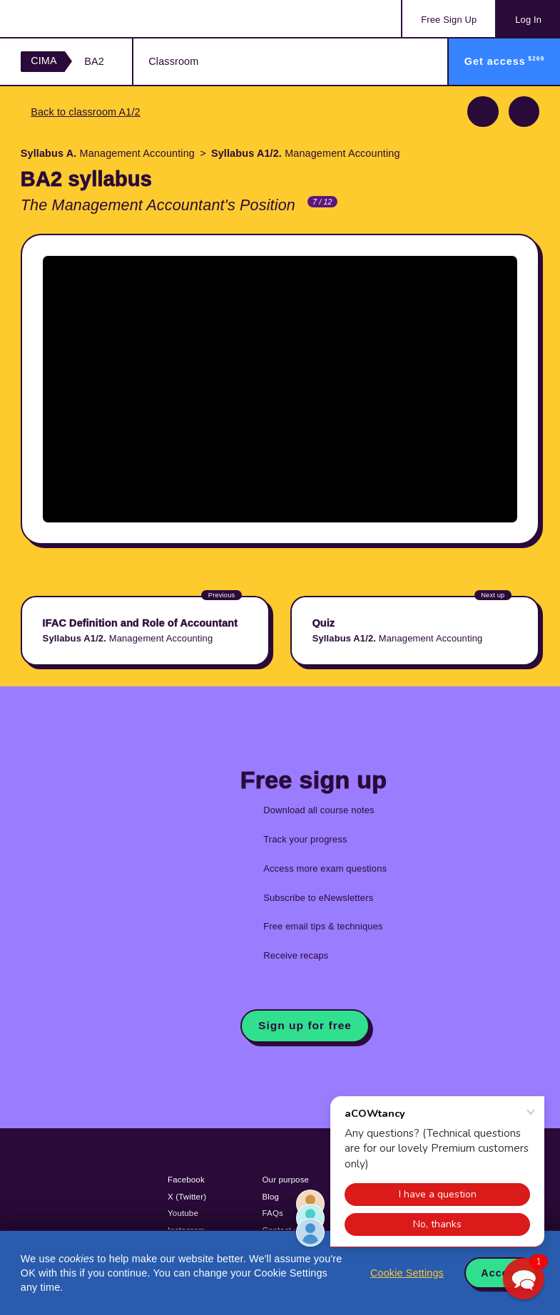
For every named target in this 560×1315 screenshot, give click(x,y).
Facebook (186, 1179)
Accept (500, 1273)
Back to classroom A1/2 (86, 112)
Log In (528, 19)
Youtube (183, 1213)
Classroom (173, 61)
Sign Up (449, 19)
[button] (523, 1278)
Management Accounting (108, 153)
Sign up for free (305, 1025)
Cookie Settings (407, 1273)
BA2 (94, 61)
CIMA (44, 60)
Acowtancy (78, 18)
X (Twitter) (187, 1196)
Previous (482, 111)
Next (524, 111)
